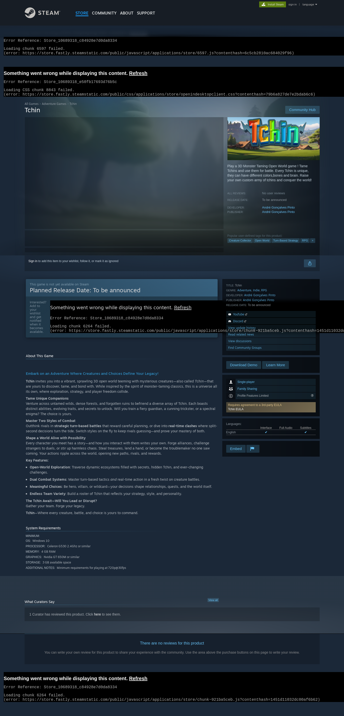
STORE (82, 13)
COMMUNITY (104, 13)
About (127, 13)
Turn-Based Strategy (285, 246)
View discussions (240, 431)
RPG (305, 246)
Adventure (244, 380)
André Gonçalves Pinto (278, 213)
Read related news (241, 424)
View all (213, 608)
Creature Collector (240, 246)
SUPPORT (146, 13)
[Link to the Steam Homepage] (46, 17)
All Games (32, 110)
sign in (292, 4)
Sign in (33, 267)
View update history (242, 417)
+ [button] (312, 246)
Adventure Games (54, 110)
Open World (262, 246)
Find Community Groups (245, 437)
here (97, 623)
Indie (256, 380)
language (308, 4)
